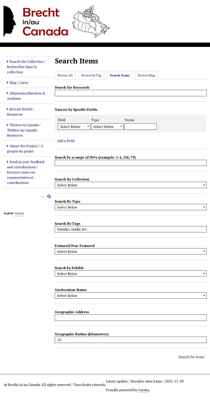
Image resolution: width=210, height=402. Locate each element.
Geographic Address (72, 311)
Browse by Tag (91, 75)
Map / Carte (19, 82)
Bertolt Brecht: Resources (20, 112)
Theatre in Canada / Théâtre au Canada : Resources (23, 130)
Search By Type (67, 201)
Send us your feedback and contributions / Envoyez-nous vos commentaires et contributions (25, 172)
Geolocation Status (71, 289)
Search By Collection (72, 179)
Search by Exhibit (69, 267)
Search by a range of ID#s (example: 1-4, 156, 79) (95, 157)
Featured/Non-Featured (75, 245)
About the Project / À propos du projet (25, 149)
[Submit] (49, 196)
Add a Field (65, 140)
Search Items (119, 75)
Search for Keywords (72, 87)
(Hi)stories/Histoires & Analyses (26, 96)
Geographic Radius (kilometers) (81, 334)
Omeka (143, 389)
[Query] (27, 196)
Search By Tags (67, 223)
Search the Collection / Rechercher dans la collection (26, 66)
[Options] (42, 196)
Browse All (65, 75)
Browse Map (146, 75)
